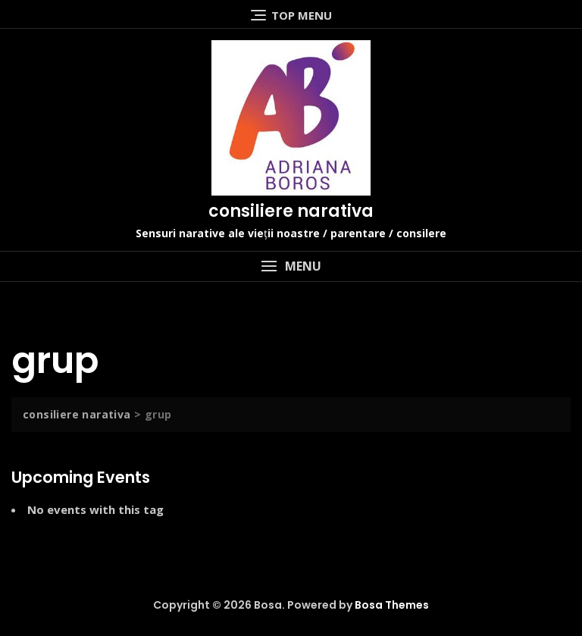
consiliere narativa (291, 211)
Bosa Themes (392, 605)
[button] (291, 266)
